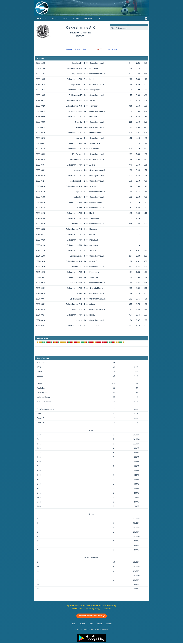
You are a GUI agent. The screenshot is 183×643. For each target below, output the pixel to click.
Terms (91, 624)
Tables (54, 18)
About (99, 624)
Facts (65, 18)
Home (77, 49)
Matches (41, 18)
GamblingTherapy (93, 609)
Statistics (89, 18)
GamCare (107, 609)
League (69, 49)
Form (76, 18)
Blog (101, 18)
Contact (109, 624)
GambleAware (77, 609)
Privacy (82, 624)
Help (73, 624)
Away (85, 49)
